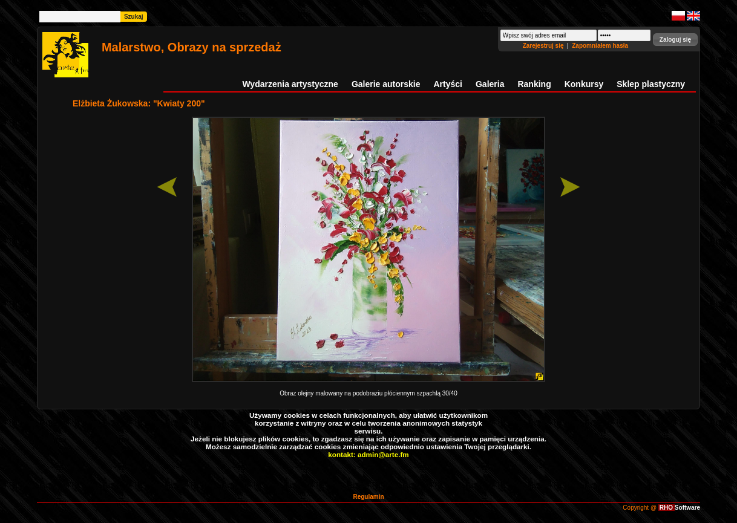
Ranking (534, 84)
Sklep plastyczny (651, 84)
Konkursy (584, 84)
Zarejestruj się (544, 45)
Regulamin (368, 496)
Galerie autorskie (386, 84)
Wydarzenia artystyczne (290, 84)
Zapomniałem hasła (600, 45)
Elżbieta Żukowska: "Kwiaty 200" (139, 103)
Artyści (448, 84)
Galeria (490, 84)
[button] (675, 39)
